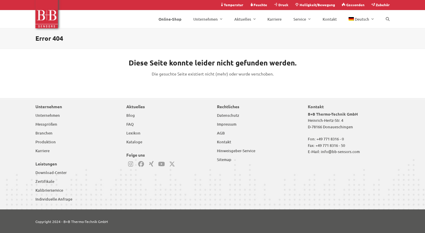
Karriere (42, 150)
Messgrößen (46, 124)
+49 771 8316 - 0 (330, 139)
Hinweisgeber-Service (236, 150)
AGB (221, 133)
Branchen (44, 133)
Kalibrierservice (49, 190)
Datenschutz (228, 115)
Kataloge (134, 142)
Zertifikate (44, 181)
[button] (387, 19)
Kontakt (224, 142)
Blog (130, 115)
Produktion (45, 142)
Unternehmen (47, 115)
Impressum (226, 124)
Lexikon (133, 133)
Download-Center (51, 172)
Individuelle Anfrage (53, 199)
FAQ (130, 124)
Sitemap (224, 159)
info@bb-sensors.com (340, 151)
